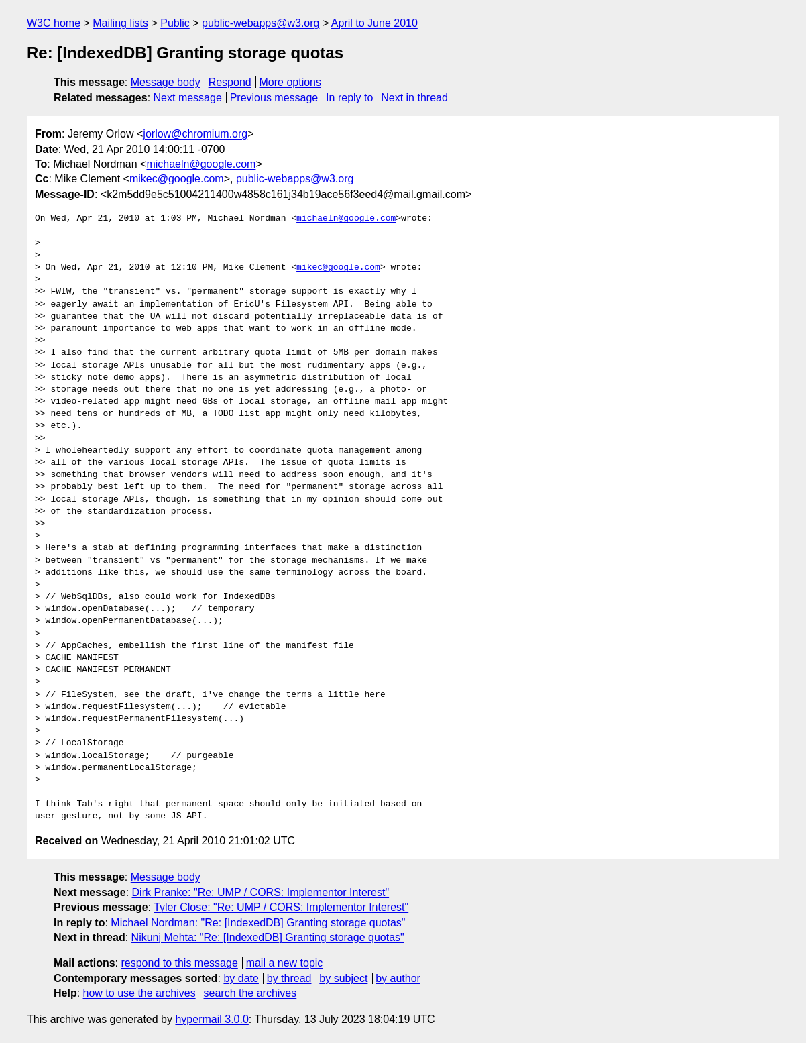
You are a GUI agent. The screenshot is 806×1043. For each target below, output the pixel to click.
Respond (230, 82)
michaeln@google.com (200, 164)
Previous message (274, 97)
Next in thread (414, 97)
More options (291, 82)
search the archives (250, 993)
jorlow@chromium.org (195, 134)
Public (175, 23)
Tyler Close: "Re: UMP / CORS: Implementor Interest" (281, 907)
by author (398, 978)
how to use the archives (139, 993)
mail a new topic (284, 963)
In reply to (349, 97)
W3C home (53, 23)
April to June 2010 (374, 23)
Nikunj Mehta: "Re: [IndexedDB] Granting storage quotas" (267, 937)
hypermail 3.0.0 (211, 1019)
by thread (289, 978)
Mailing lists (120, 23)
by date (240, 978)
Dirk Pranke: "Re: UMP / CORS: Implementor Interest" (261, 892)
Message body (165, 82)
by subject (343, 978)
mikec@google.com (176, 178)
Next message (188, 97)
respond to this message (179, 963)
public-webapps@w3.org (260, 23)
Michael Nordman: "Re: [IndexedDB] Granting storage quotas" (258, 922)
